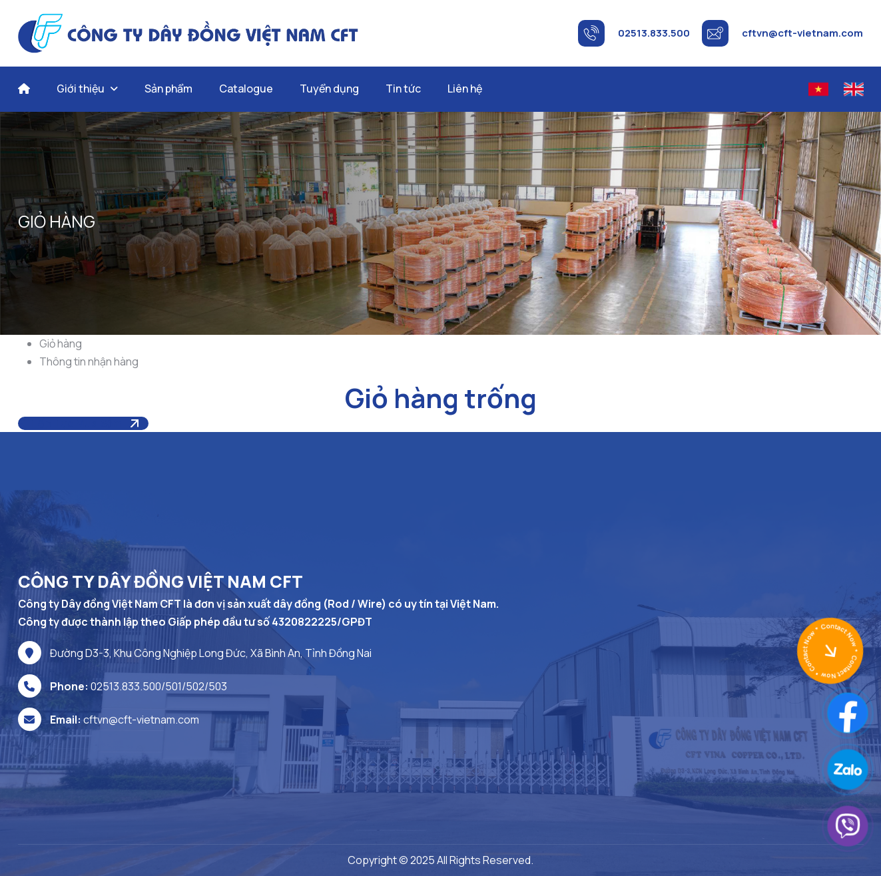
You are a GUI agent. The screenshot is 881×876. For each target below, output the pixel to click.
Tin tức (403, 88)
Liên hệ (464, 88)
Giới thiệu (81, 88)
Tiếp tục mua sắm (70, 423)
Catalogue (246, 88)
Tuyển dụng (329, 88)
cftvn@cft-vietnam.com (141, 719)
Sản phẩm (168, 88)
